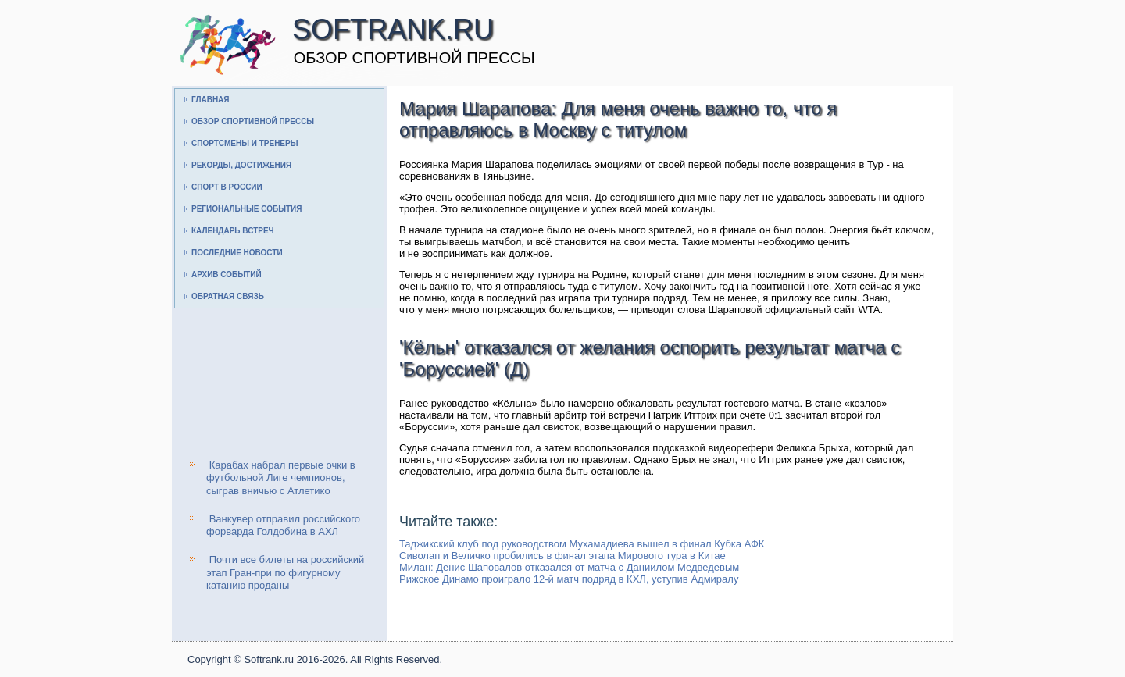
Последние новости (237, 252)
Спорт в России (226, 187)
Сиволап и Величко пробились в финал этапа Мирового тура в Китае (562, 555)
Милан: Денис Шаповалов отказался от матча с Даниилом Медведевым (569, 567)
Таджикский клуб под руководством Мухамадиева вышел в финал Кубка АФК (581, 544)
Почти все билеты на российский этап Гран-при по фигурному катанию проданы (285, 572)
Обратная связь (227, 296)
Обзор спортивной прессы (252, 121)
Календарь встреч (232, 230)
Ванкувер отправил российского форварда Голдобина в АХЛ (283, 525)
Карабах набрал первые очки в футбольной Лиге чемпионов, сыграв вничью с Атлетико (280, 478)
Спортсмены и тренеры (244, 143)
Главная (210, 99)
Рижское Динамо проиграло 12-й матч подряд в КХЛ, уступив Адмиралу (568, 579)
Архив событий (226, 274)
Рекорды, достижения (241, 165)
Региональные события (246, 209)
